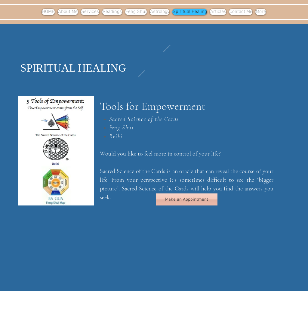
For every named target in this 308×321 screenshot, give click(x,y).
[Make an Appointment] (186, 199)
